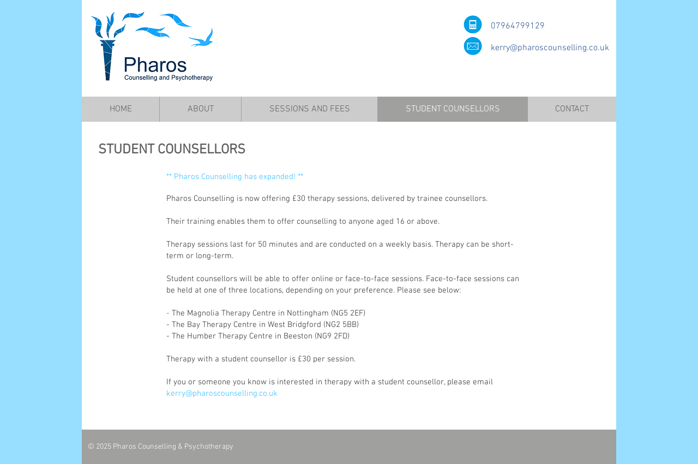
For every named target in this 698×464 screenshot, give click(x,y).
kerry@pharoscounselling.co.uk (550, 48)
